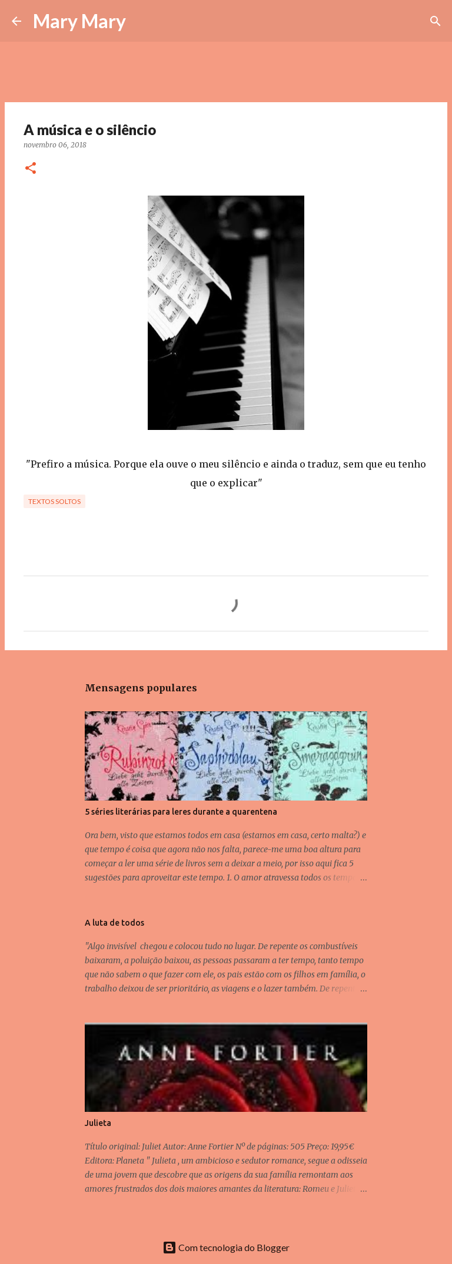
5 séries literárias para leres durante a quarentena (181, 811)
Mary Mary (79, 20)
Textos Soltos (54, 501)
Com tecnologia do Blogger (226, 1247)
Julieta (98, 1123)
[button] (31, 169)
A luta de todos (114, 922)
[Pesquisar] (142, 21)
